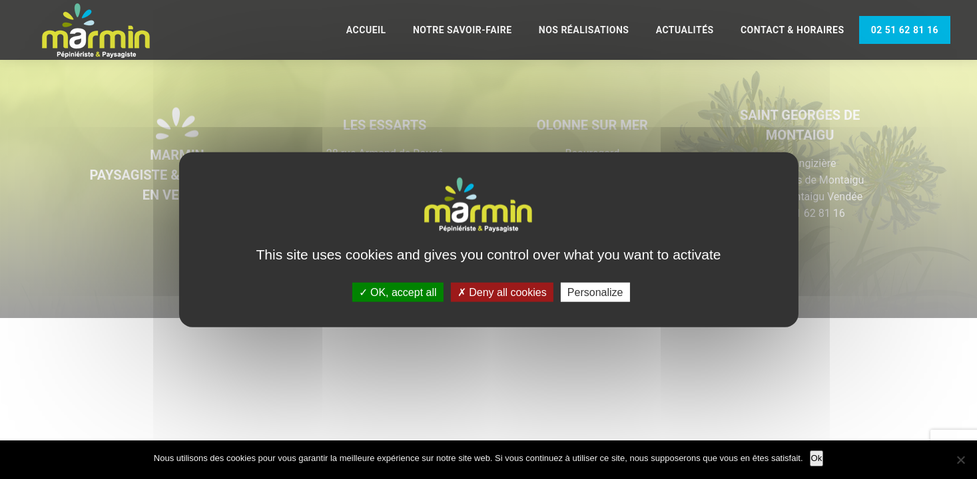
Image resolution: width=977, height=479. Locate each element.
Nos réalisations (584, 30)
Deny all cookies (502, 291)
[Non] (960, 459)
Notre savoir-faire (462, 30)
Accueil (366, 30)
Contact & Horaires (792, 30)
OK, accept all (398, 291)
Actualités (685, 30)
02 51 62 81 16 (904, 30)
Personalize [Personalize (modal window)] (595, 291)
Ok (816, 458)
